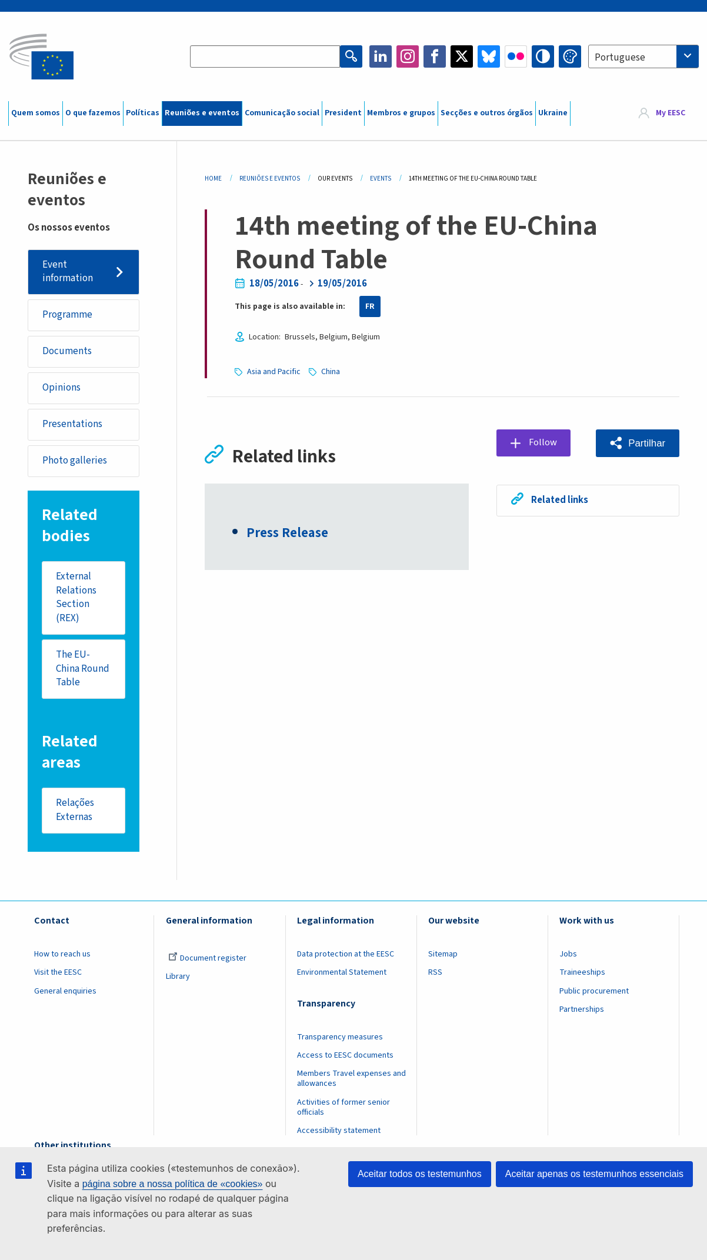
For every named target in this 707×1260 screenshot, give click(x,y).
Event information (67, 272)
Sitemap (443, 955)
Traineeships (582, 973)
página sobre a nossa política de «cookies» (172, 1184)
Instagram (407, 56)
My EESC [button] (670, 113)
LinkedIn (380, 56)
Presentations (72, 425)
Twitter (462, 56)
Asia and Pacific (274, 372)
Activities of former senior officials (343, 1108)
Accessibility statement (339, 1132)
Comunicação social (282, 113)
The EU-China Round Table (83, 669)
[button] (637, 442)
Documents (67, 352)
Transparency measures (340, 1038)
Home (213, 178)
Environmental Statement (341, 973)
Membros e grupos (401, 113)
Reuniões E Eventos (269, 178)
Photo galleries (74, 461)
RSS (435, 973)
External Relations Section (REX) (76, 598)
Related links (559, 500)
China (330, 372)
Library (178, 978)
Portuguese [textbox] (620, 58)
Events (380, 178)
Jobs (568, 955)
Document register (207, 959)
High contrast (543, 56)
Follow (543, 442)
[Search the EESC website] (265, 56)
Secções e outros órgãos (487, 113)
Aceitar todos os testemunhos (420, 1174)
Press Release (287, 534)
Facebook (434, 56)
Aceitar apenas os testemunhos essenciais (594, 1174)
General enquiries (65, 992)
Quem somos (35, 113)
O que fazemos (93, 113)
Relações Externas (75, 811)
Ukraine (553, 113)
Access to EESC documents (345, 1056)
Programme (67, 315)
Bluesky (489, 56)
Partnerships (581, 1010)
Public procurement (594, 992)
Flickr (516, 56)
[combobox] (643, 56)
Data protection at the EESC (345, 955)
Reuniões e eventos (202, 113)
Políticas (142, 113)
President (343, 113)
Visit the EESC (58, 973)
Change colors (570, 56)
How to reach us (62, 955)
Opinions (61, 388)
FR (370, 306)
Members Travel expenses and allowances (351, 1080)
